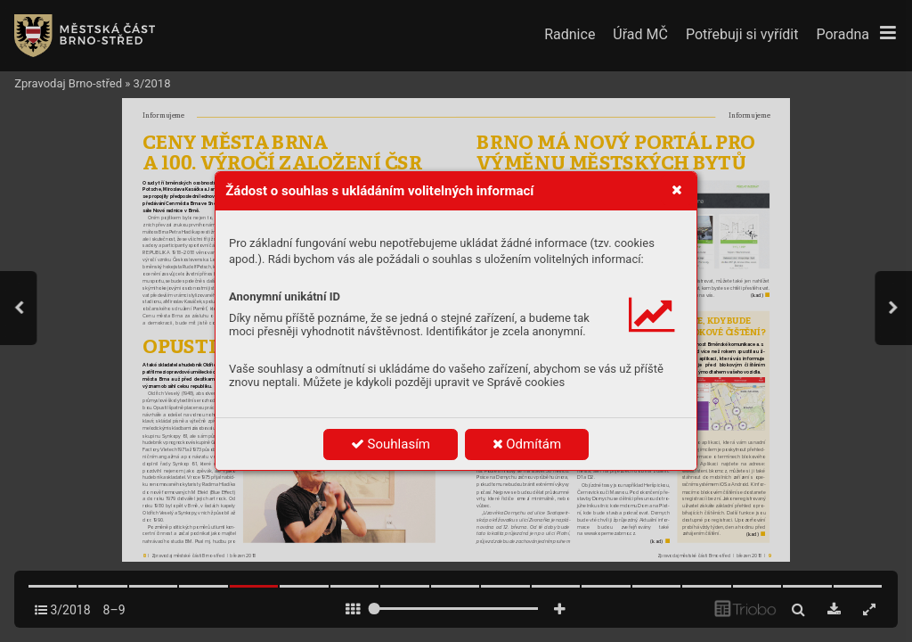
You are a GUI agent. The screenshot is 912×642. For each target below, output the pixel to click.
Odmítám (527, 444)
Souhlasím (390, 444)
